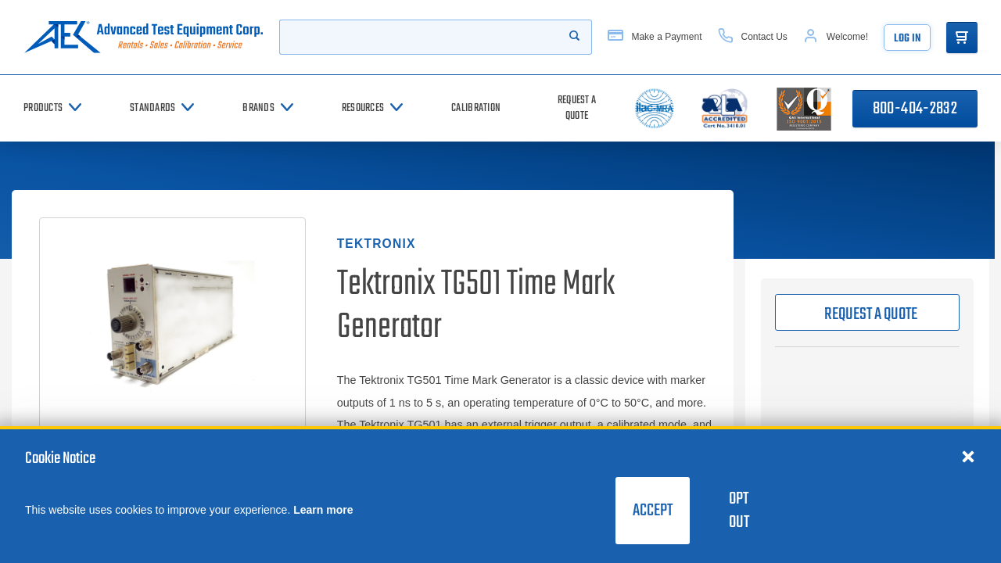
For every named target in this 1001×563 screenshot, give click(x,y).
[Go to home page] (143, 37)
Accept (653, 510)
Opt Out (739, 511)
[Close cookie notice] (968, 456)
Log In (907, 39)
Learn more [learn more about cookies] (323, 510)
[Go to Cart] (962, 37)
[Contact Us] (753, 37)
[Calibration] (476, 108)
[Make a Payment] (654, 37)
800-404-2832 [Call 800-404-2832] (915, 108)
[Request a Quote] (577, 108)
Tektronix (376, 243)
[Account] (835, 37)
